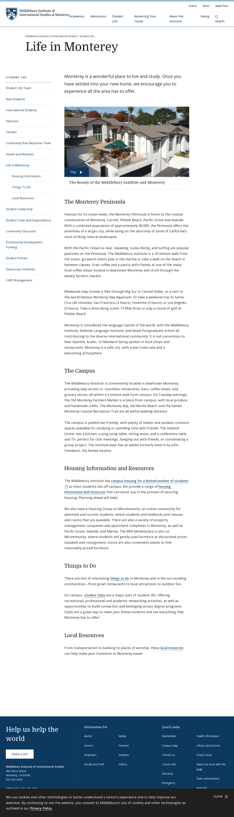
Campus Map (170, 745)
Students (124, 755)
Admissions (98, 16)
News (206, 6)
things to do (119, 578)
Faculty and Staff (94, 764)
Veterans (12, 121)
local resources (171, 648)
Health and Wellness (20, 154)
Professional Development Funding (24, 244)
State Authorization (208, 778)
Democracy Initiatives (20, 269)
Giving (205, 16)
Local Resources (23, 198)
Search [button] (219, 19)
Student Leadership (19, 209)
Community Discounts (21, 231)
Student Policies (17, 258)
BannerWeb (169, 736)
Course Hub (169, 764)
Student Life (117, 18)
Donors (88, 745)
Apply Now (221, 6)
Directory (167, 773)
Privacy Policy (41, 808)
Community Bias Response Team (28, 143)
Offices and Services (208, 745)
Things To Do (21, 187)
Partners (124, 745)
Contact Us (168, 755)
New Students (15, 99)
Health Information (208, 736)
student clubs (94, 595)
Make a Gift (20, 754)
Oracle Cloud (204, 755)
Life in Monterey (17, 165)
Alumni (88, 736)
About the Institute (176, 18)
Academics (77, 16)
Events (193, 6)
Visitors (123, 764)
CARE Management (19, 280)
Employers (90, 755)
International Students (21, 110)
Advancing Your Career (145, 18)
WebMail (202, 788)
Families (11, 132)
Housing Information (26, 176)
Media (122, 736)
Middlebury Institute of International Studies (51, 36)
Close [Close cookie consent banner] (221, 797)
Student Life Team (18, 88)
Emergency (168, 783)
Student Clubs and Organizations (28, 220)
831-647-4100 (14, 779)
